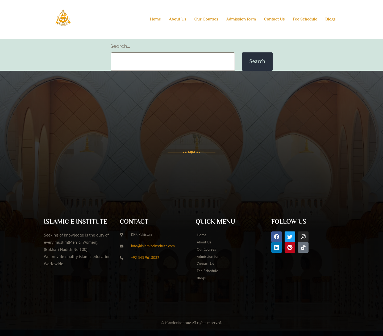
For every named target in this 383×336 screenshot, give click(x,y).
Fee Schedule (305, 19)
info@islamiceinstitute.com (153, 245)
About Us (177, 19)
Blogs (330, 19)
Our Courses (206, 19)
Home (155, 19)
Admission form (241, 19)
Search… (120, 46)
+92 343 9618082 (145, 257)
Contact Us (274, 19)
